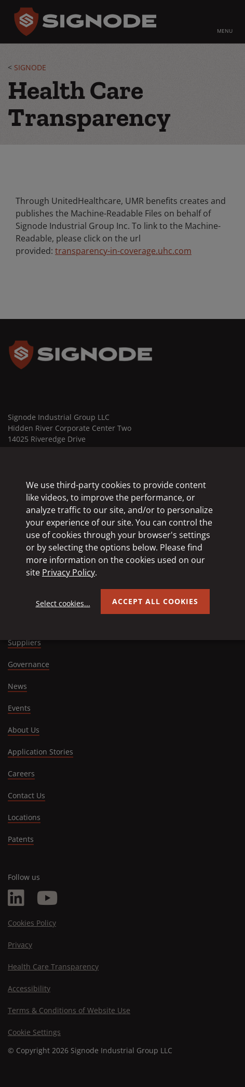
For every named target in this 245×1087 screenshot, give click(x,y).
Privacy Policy (68, 572)
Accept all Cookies (155, 601)
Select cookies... (63, 603)
